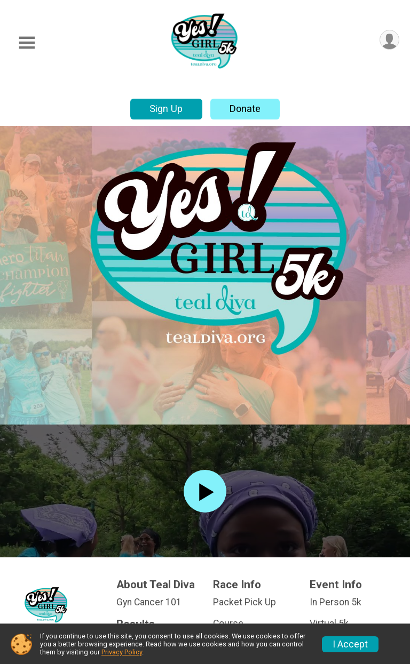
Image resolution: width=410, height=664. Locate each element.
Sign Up (166, 108)
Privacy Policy (121, 652)
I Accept (350, 644)
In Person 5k (335, 602)
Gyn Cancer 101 (149, 602)
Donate (245, 108)
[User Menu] (389, 40)
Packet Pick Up (244, 602)
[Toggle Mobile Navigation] (26, 43)
